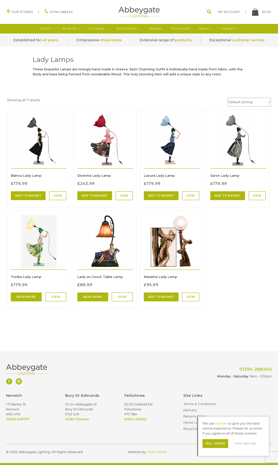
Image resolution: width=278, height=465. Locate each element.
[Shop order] (249, 102)
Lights (45, 28)
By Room (70, 28)
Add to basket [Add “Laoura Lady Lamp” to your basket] (161, 195)
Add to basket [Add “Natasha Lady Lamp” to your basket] (161, 297)
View (57, 195)
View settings (245, 443)
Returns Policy (195, 416)
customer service (248, 40)
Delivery (190, 410)
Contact (228, 28)
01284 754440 (77, 419)
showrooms (111, 40)
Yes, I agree (215, 443)
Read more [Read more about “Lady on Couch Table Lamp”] (92, 297)
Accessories (126, 28)
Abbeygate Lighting (139, 12)
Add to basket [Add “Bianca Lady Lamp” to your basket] (28, 195)
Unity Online (156, 452)
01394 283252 (135, 419)
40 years (50, 40)
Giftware (96, 28)
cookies (221, 423)
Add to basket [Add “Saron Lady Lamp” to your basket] (227, 195)
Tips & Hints (180, 28)
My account (229, 12)
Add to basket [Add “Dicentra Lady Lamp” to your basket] (94, 195)
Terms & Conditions (199, 404)
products (183, 40)
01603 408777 (17, 419)
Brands (155, 28)
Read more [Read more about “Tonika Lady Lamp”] (26, 297)
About (204, 28)
